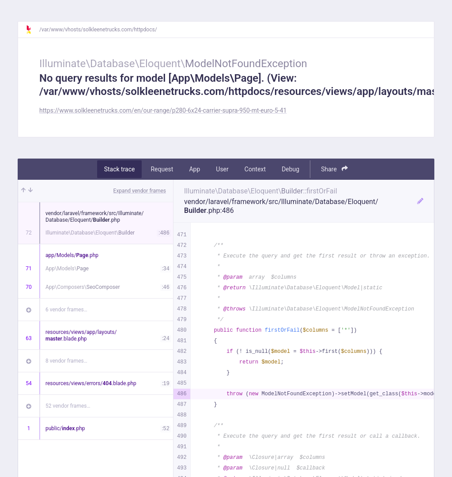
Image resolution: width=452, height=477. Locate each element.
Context (255, 169)
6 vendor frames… (66, 310)
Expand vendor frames (139, 191)
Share (334, 169)
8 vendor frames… (66, 361)
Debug (290, 169)
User (222, 169)
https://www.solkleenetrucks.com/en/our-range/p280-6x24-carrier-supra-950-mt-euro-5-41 (162, 110)
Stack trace (119, 169)
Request (162, 169)
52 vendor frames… (67, 406)
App (194, 169)
